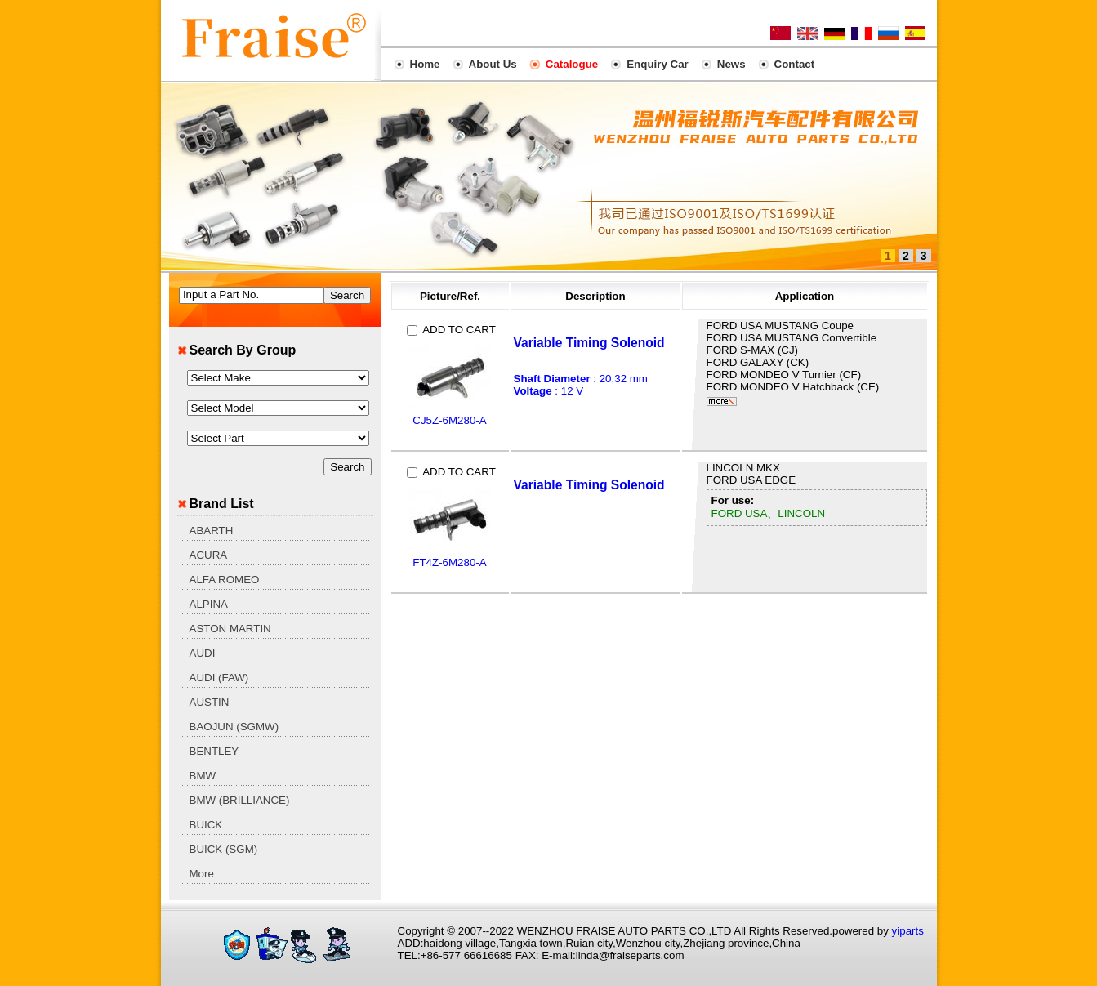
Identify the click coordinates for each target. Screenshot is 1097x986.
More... (722, 401)
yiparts (908, 931)
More (202, 874)
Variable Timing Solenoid (589, 343)
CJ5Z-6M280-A (449, 420)
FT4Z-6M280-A (449, 562)
